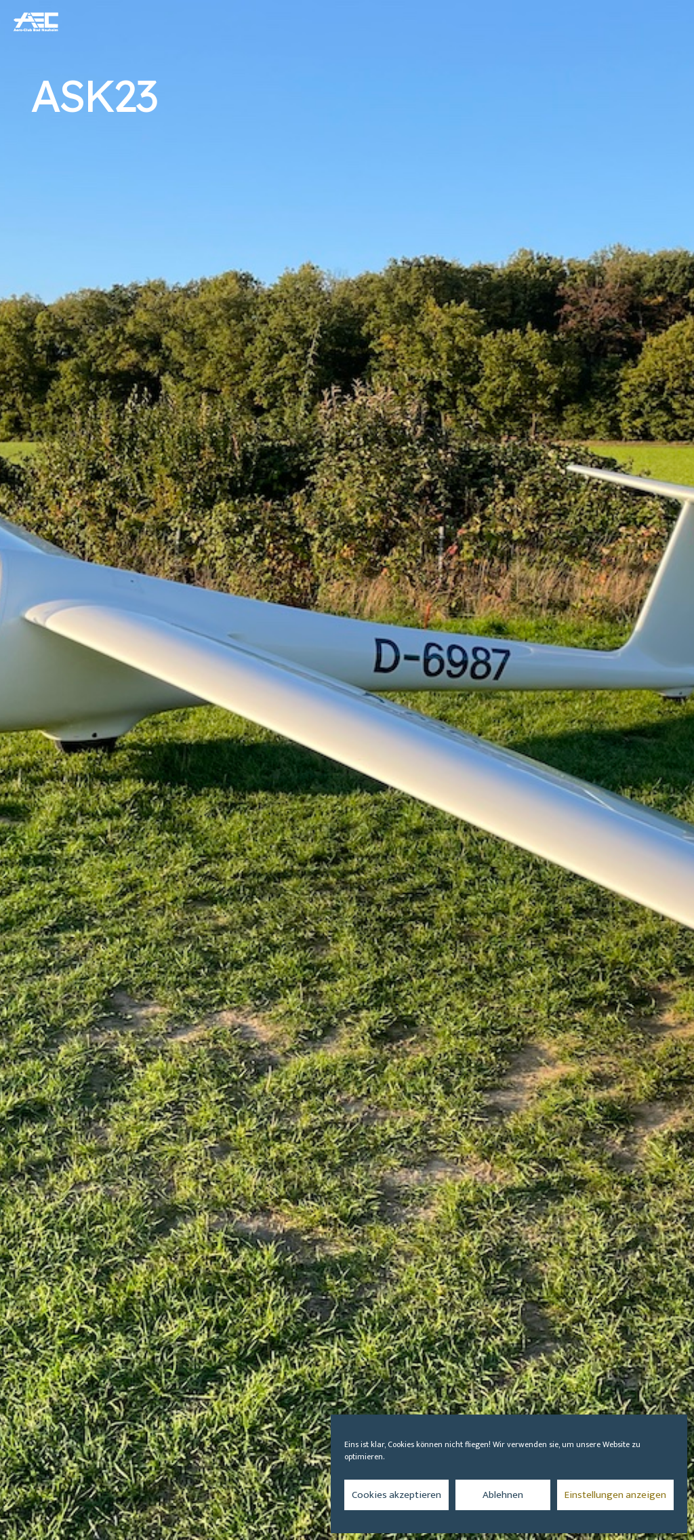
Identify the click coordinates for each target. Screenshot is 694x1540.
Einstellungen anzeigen (615, 1494)
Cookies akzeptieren (396, 1494)
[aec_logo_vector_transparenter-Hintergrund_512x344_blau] (36, 21)
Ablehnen (503, 1494)
